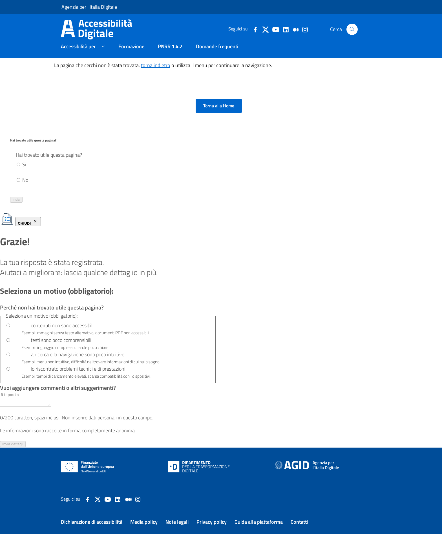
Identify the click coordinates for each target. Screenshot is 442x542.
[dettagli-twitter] (265, 29)
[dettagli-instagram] (304, 29)
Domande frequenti (217, 52)
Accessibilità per (78, 52)
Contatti (299, 530)
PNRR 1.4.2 (170, 52)
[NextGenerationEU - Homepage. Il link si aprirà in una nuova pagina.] (87, 475)
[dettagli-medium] (295, 29)
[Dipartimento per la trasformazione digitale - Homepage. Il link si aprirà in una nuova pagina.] (199, 475)
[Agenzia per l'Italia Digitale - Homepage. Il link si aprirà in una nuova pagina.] (307, 475)
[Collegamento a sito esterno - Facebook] (87, 507)
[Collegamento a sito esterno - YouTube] (107, 507)
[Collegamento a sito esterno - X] (97, 507)
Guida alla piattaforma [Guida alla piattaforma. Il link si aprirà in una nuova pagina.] (259, 530)
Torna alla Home (218, 111)
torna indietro (155, 70)
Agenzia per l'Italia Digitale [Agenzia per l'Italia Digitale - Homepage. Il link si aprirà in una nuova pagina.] (89, 7)
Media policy (144, 530)
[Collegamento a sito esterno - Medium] (128, 507)
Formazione (131, 52)
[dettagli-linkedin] (285, 29)
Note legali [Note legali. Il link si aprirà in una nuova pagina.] (177, 530)
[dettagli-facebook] (255, 29)
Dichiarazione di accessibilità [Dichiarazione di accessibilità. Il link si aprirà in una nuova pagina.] (91, 530)
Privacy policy (211, 530)
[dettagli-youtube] (275, 29)
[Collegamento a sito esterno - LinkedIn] (117, 507)
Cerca (344, 29)
